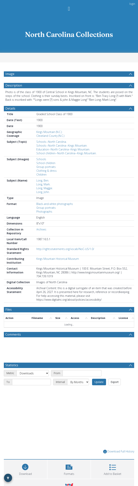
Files (8, 309)
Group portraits (46, 167)
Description (13, 85)
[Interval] (78, 382)
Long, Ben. (42, 180)
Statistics (11, 365)
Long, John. (43, 192)
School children (45, 163)
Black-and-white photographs (54, 204)
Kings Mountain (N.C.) (49, 132)
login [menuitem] (132, 4)
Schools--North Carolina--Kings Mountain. (61, 145)
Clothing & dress (46, 170)
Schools (41, 159)
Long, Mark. (43, 184)
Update (99, 382)
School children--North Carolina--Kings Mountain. (66, 153)
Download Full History (118, 452)
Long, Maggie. (44, 188)
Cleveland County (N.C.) (50, 136)
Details (10, 108)
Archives (41, 229)
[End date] (31, 382)
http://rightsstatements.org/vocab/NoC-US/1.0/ (65, 249)
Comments (13, 334)
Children (41, 174)
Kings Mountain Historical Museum (57, 259)
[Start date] (82, 373)
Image (9, 74)
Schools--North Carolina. (51, 142)
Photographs (44, 211)
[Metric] (32, 373)
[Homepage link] (69, 33)
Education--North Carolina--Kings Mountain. (63, 149)
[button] (69, 469)
